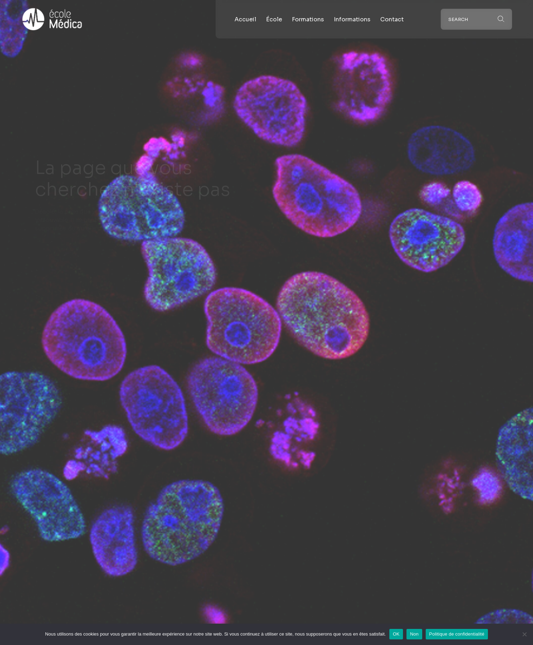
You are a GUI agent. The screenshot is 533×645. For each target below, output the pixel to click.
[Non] (524, 634)
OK (396, 634)
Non (414, 634)
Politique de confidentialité (456, 634)
